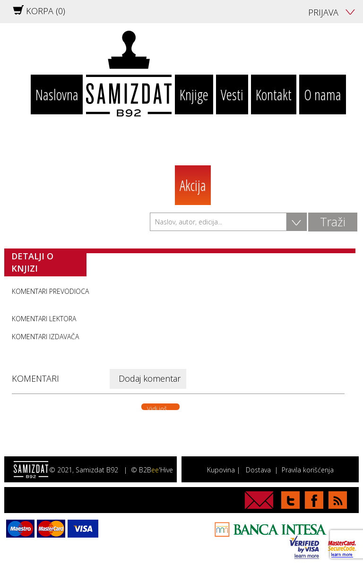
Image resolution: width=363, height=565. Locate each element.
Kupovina (221, 469)
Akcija (193, 185)
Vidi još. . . (160, 407)
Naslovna (56, 94)
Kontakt (274, 94)
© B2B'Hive (152, 469)
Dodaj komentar (150, 378)
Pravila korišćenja (308, 469)
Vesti (232, 94)
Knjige (194, 94)
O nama (322, 94)
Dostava (258, 469)
